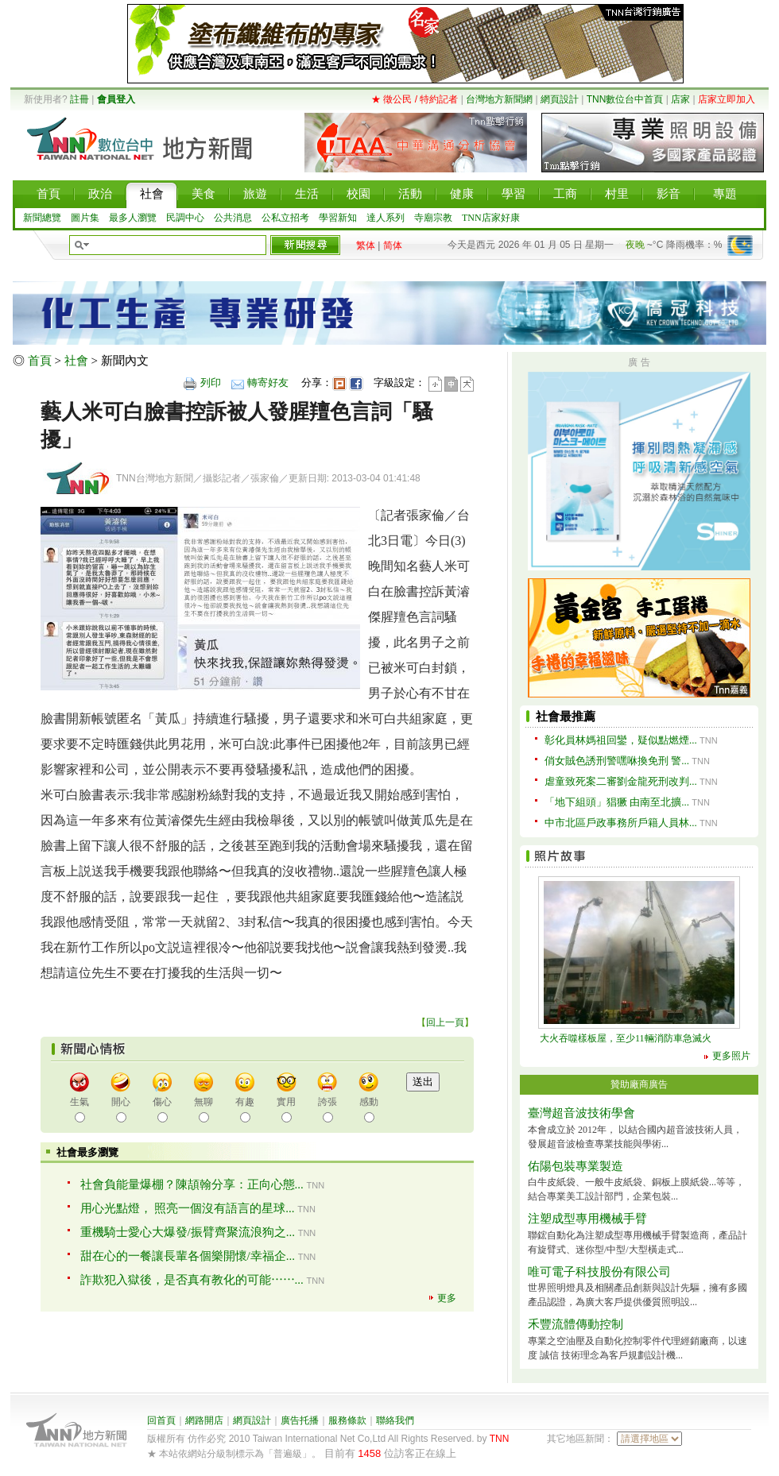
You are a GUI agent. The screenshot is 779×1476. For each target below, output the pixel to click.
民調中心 (185, 217)
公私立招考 (285, 217)
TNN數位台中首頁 (625, 99)
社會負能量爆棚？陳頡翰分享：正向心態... (192, 1184)
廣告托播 (300, 1420)
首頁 (40, 360)
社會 (76, 360)
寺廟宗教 (433, 217)
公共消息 (233, 217)
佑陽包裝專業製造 (575, 1166)
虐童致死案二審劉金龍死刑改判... (621, 781)
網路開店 (204, 1420)
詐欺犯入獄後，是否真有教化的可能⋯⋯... (192, 1279)
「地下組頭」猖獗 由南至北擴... (617, 802)
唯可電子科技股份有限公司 (599, 1271)
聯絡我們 (395, 1420)
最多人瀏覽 (133, 217)
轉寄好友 (268, 382)
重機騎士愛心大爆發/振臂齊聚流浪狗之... (187, 1232)
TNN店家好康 (491, 217)
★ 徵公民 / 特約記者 (414, 99)
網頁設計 (560, 99)
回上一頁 (445, 1022)
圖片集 (85, 217)
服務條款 (347, 1420)
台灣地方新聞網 (499, 99)
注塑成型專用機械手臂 (587, 1218)
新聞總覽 (42, 217)
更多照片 (731, 1055)
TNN (500, 1438)
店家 (680, 99)
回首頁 (161, 1420)
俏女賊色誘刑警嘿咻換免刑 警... (617, 761)
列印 (210, 382)
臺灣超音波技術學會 (581, 1113)
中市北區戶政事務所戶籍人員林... (621, 823)
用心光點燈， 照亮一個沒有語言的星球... (187, 1208)
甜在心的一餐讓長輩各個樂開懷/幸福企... (187, 1256)
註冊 (79, 99)
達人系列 (385, 217)
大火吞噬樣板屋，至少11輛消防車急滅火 (625, 1038)
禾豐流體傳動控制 (575, 1324)
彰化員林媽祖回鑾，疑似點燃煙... (621, 740)
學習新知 (338, 217)
